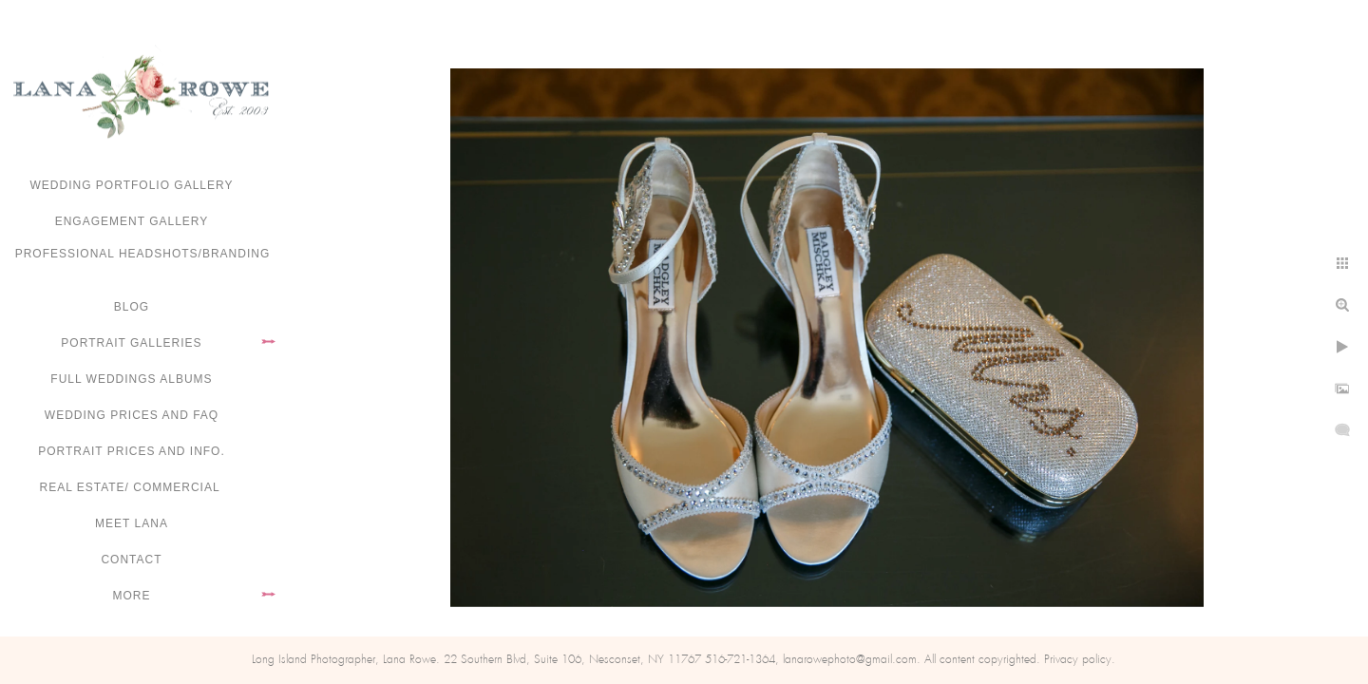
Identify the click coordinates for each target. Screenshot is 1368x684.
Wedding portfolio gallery (132, 185)
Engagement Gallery (132, 221)
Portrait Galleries (131, 343)
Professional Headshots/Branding (143, 253)
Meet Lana (131, 523)
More (132, 595)
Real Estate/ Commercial (131, 487)
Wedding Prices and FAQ (131, 415)
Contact (131, 559)
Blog (131, 307)
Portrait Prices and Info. (131, 451)
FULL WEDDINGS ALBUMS (131, 379)
